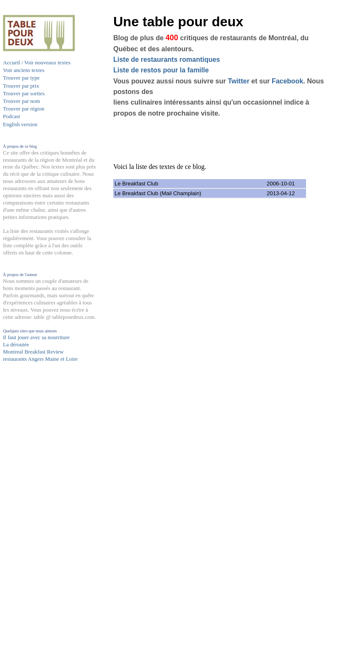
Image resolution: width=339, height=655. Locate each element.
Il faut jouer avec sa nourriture (36, 337)
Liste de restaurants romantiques (166, 59)
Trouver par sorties (23, 93)
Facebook (287, 81)
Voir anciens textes (23, 70)
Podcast (11, 116)
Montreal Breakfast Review (33, 351)
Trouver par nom (21, 101)
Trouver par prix (21, 86)
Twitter (238, 81)
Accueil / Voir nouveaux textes (37, 62)
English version (20, 124)
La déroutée (16, 344)
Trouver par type (21, 78)
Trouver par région (23, 108)
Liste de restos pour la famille (161, 70)
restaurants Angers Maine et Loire (40, 359)
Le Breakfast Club (136, 183)
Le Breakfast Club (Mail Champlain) (158, 193)
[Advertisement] (37, 528)
